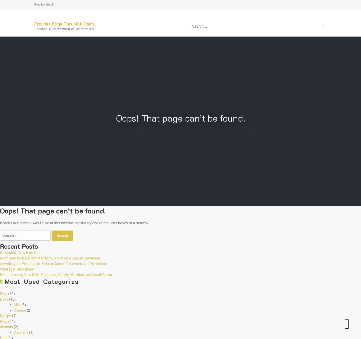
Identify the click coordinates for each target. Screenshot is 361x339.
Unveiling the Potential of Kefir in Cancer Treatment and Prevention (53, 264)
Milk (17, 305)
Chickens (21, 332)
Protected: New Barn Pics (20, 253)
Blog (3, 294)
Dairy (4, 299)
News (4, 321)
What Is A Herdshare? (17, 269)
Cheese (20, 310)
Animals (6, 327)
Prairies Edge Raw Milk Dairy (64, 24)
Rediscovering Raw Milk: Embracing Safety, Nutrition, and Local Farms (56, 275)
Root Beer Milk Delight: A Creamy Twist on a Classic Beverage (50, 258)
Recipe (5, 316)
